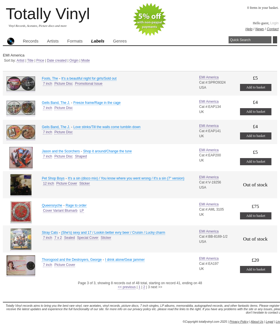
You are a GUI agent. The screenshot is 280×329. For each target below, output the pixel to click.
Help (249, 29)
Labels (97, 41)
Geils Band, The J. (56, 103)
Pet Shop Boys (53, 178)
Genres (120, 41)
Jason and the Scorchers (61, 151)
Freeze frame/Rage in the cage (97, 103)
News (259, 29)
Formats (75, 41)
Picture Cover (66, 183)
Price (40, 60)
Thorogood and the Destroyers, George (71, 260)
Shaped (81, 156)
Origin (74, 60)
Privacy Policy (238, 321)
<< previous (127, 287)
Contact (273, 29)
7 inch (47, 84)
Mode (85, 60)
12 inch (48, 183)
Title (30, 60)
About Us (257, 321)
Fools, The (50, 78)
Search (275, 39)
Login (274, 23)
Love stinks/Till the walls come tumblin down (107, 127)
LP (82, 211)
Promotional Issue (88, 84)
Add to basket (255, 87)
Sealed (69, 238)
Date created (57, 60)
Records (31, 41)
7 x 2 (58, 238)
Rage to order (76, 205)
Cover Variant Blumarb (60, 211)
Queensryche (52, 205)
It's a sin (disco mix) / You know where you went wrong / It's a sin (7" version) (126, 178)
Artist (20, 60)
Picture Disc (63, 84)
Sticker (84, 183)
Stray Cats (50, 233)
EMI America (209, 77)
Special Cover (88, 238)
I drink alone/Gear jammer (125, 260)
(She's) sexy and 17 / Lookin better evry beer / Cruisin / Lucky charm (113, 233)
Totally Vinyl (48, 14)
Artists (53, 41)
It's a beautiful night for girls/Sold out (89, 78)
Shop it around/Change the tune (107, 151)
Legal (269, 321)
